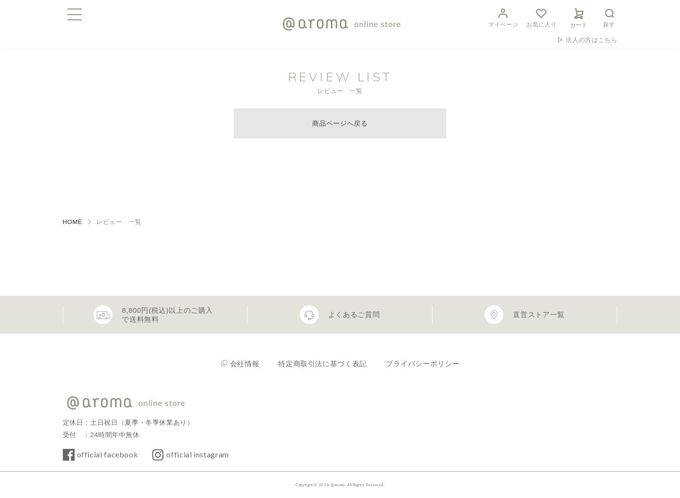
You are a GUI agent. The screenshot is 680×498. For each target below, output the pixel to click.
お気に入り (541, 17)
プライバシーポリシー (422, 364)
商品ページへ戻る (339, 123)
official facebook (107, 454)
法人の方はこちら (591, 40)
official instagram (197, 454)
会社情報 (245, 364)
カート (579, 16)
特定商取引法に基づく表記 (322, 364)
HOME (73, 222)
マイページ (503, 17)
